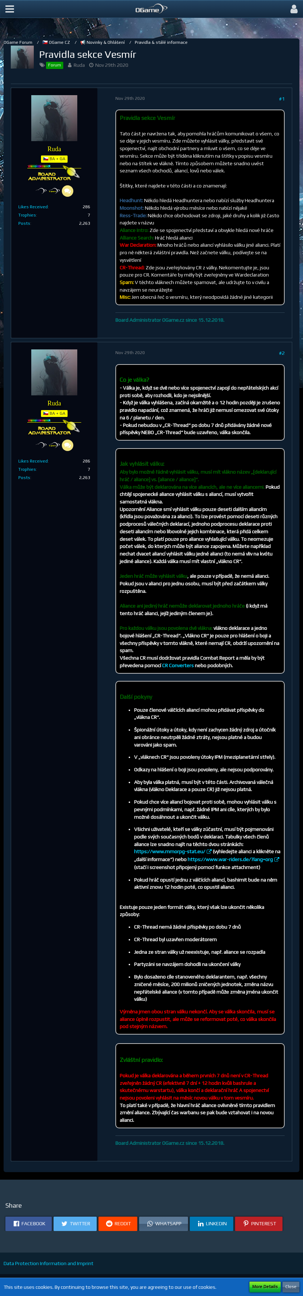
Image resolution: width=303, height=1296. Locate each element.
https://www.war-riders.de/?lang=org (230, 859)
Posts (24, 223)
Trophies (27, 215)
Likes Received (33, 206)
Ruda (79, 65)
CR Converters (178, 665)
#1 (282, 99)
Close (291, 1286)
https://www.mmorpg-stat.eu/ (169, 851)
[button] (10, 9)
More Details (265, 1286)
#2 (282, 353)
